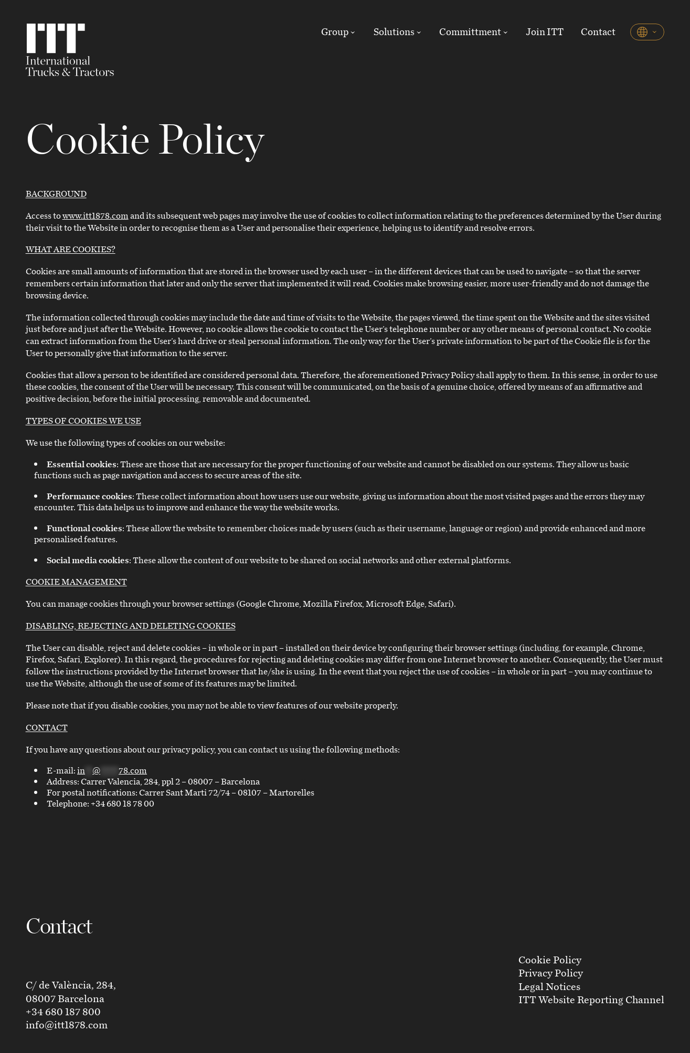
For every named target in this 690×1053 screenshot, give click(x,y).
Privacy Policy (550, 972)
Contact (598, 31)
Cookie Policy (549, 959)
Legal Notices (549, 986)
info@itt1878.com (67, 1024)
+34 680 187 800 (63, 1011)
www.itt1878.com (95, 215)
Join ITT (545, 31)
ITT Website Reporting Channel (591, 999)
